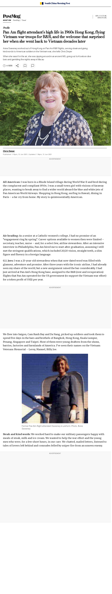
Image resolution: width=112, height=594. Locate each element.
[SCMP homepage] (55, 3)
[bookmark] (25, 65)
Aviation (7, 20)
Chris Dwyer (9, 151)
